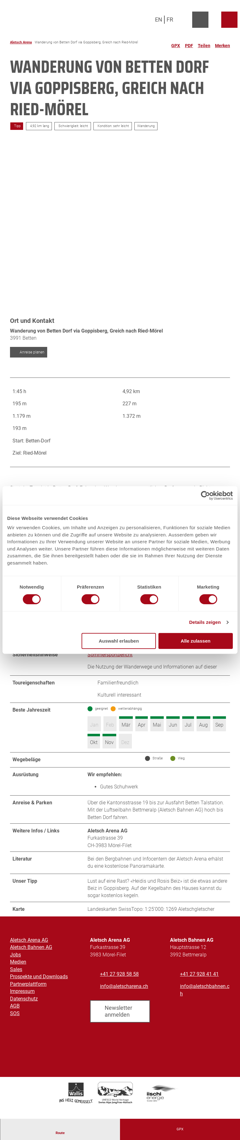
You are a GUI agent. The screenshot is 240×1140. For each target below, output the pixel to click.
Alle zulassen (195, 641)
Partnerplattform (28, 995)
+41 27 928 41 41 (199, 985)
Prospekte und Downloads (39, 988)
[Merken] (222, 43)
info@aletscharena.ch (124, 998)
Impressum (22, 1002)
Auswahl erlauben (119, 641)
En (158, 19)
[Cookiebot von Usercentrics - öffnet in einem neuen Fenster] (205, 495)
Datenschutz (24, 1010)
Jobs (15, 966)
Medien (18, 973)
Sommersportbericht (110, 659)
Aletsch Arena (21, 42)
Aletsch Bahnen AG (31, 958)
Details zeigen (205, 622)
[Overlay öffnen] (185, 20)
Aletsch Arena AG (29, 951)
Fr (170, 19)
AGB (15, 1017)
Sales (16, 981)
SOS (15, 1025)
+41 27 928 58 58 (119, 985)
